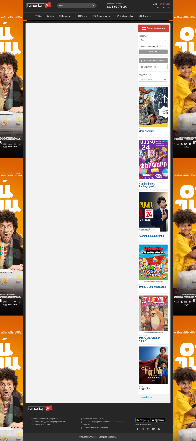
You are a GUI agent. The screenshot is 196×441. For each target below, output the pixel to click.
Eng (163, 7)
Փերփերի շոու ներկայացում (147, 185)
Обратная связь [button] (149, 67)
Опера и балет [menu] (104, 16)
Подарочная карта (153, 28)
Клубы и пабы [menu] (127, 16)
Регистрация (164, 4)
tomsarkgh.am (146, 397)
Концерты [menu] (67, 16)
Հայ (158, 7)
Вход (155, 4)
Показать (153, 52)
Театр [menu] (85, 16)
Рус (168, 7)
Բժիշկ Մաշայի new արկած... (149, 339)
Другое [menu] (146, 16)
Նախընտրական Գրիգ (151, 236)
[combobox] (153, 40)
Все (40, 16)
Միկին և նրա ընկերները (152, 287)
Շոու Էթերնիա (147, 131)
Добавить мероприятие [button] (152, 61)
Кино (52, 16)
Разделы (142, 36)
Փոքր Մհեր (145, 388)
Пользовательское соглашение (95, 427)
